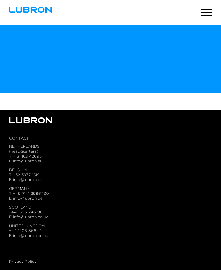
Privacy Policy (23, 261)
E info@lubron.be (25, 179)
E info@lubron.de (25, 198)
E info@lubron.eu (25, 161)
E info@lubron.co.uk (28, 216)
